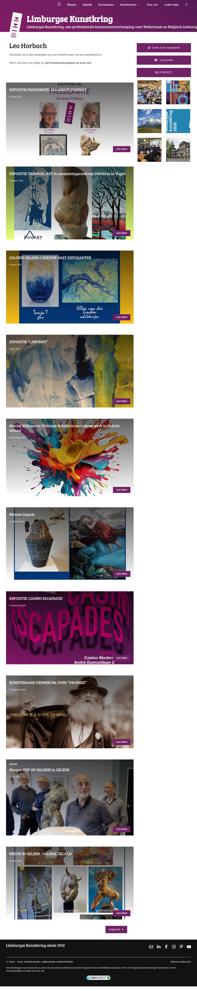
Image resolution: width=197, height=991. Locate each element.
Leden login (171, 4)
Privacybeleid (181, 962)
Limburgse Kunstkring (70, 18)
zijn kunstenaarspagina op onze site (68, 62)
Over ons (152, 4)
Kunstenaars (106, 4)
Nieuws (71, 4)
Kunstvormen (132, 5)
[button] (186, 5)
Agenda (87, 4)
